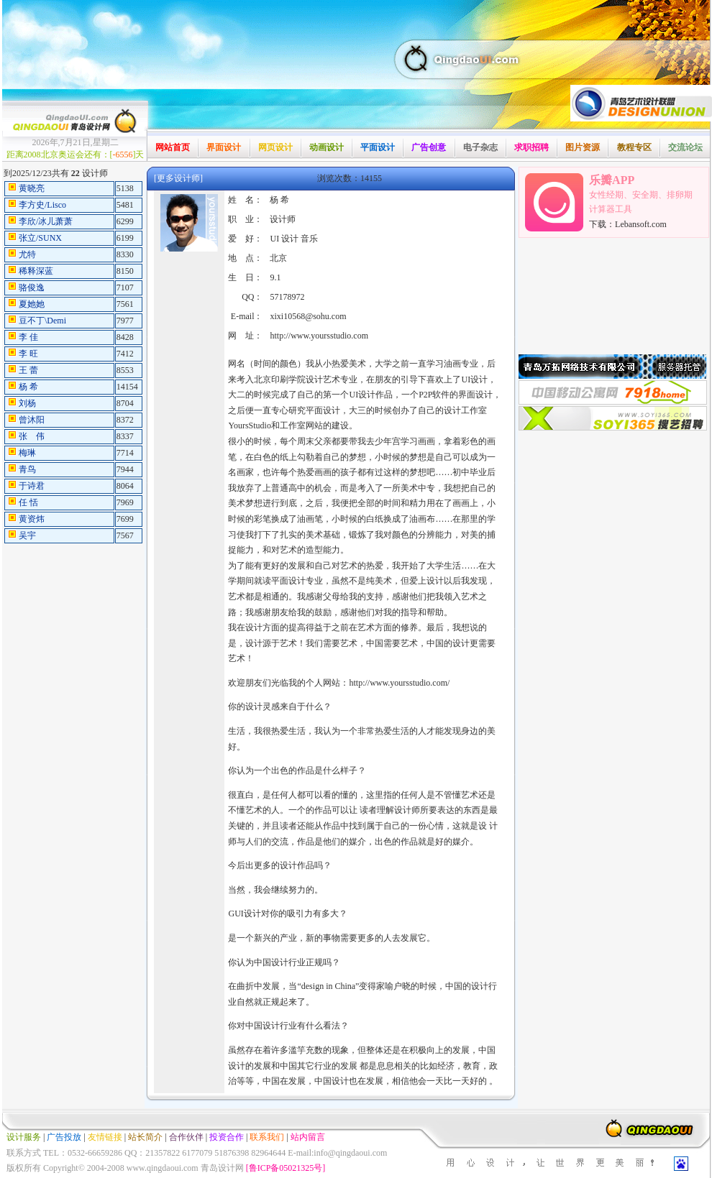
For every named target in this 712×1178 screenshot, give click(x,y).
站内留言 (308, 1137)
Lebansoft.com (641, 224)
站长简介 (145, 1137)
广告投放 (64, 1137)
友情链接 (105, 1137)
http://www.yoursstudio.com (319, 336)
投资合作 (226, 1137)
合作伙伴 (186, 1137)
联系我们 (267, 1137)
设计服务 (23, 1137)
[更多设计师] (178, 178)
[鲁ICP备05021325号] (286, 1168)
